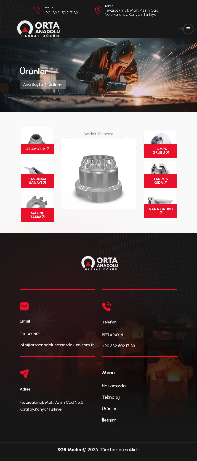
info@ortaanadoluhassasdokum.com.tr (57, 344)
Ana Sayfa (33, 84)
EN (180, 28)
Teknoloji (111, 397)
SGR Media (69, 449)
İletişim (109, 420)
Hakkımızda (114, 385)
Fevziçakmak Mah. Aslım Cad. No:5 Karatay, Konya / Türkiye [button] (132, 12)
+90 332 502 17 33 (118, 345)
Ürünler (109, 408)
